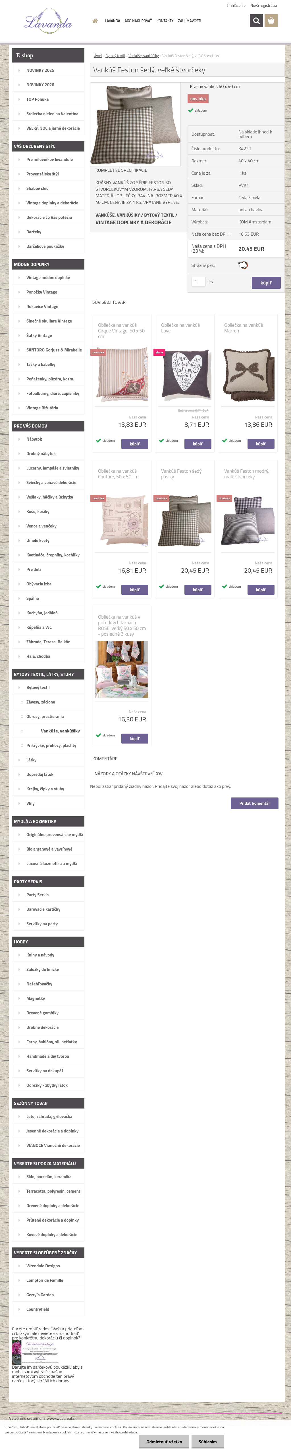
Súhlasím (208, 1441)
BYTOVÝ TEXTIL (159, 215)
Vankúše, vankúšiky (143, 55)
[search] (256, 20)
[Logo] (48, 21)
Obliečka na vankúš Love (180, 328)
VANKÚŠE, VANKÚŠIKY (117, 215)
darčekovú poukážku (52, 1367)
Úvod (98, 55)
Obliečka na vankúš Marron (243, 328)
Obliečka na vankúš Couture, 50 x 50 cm (118, 474)
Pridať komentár (254, 803)
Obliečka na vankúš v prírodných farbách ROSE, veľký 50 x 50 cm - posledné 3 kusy (122, 625)
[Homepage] (94, 20)
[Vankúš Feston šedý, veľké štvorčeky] (135, 84)
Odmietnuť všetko (164, 1441)
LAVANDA (112, 21)
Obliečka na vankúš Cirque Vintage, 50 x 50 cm (121, 330)
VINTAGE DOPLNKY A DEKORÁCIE (133, 222)
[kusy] (199, 282)
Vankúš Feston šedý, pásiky (182, 474)
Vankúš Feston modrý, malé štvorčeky (246, 474)
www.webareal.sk (62, 1418)
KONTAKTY (165, 21)
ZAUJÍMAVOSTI (189, 21)
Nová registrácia (263, 5)
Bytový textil (115, 55)
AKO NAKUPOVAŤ (138, 21)
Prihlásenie (236, 5)
